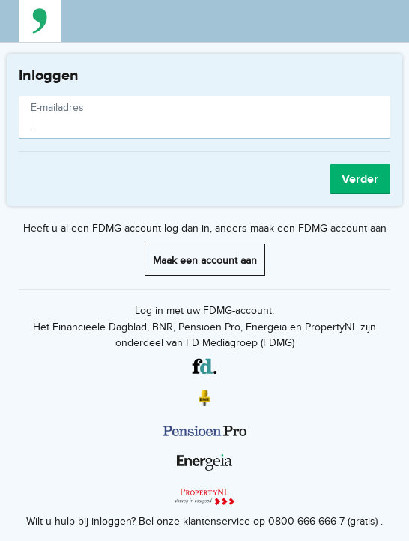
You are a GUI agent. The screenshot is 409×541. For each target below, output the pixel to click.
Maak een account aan (205, 260)
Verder (360, 178)
